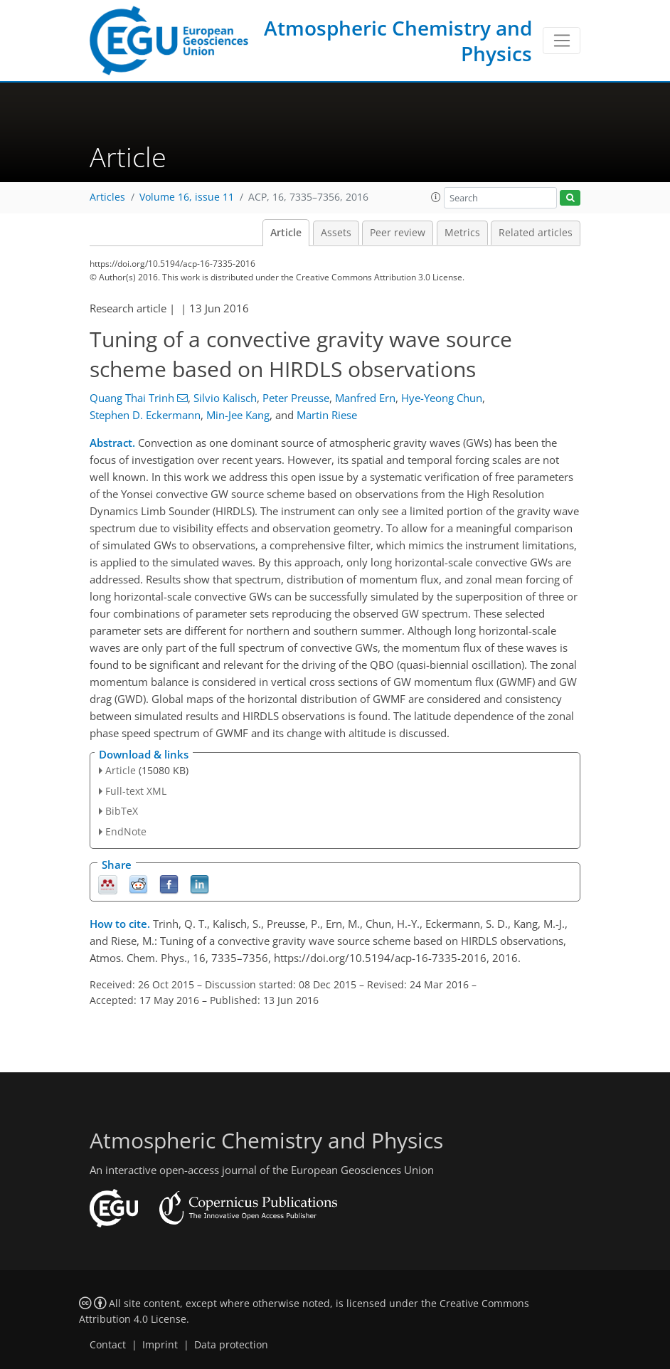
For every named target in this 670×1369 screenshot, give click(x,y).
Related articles (536, 232)
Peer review (397, 232)
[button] (436, 197)
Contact (108, 1344)
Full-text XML (135, 791)
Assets (336, 232)
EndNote (126, 831)
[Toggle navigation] (561, 40)
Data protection (231, 1344)
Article (286, 232)
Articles (107, 197)
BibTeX (121, 811)
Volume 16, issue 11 (186, 197)
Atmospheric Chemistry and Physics (398, 40)
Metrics (462, 232)
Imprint (160, 1344)
